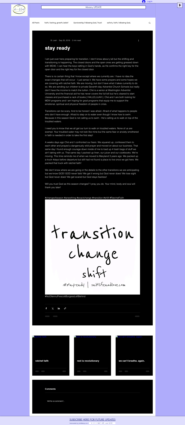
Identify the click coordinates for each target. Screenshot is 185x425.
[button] (149, 23)
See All (150, 331)
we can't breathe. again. (132, 360)
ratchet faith (42, 360)
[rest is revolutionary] (92, 346)
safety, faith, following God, (119, 23)
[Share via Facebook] (46, 308)
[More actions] (138, 40)
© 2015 (93, 423)
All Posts (35, 23)
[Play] (179, 5)
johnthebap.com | (84, 423)
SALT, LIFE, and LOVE (106, 423)
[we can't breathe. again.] (134, 346)
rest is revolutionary (88, 360)
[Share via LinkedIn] (59, 308)
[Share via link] (65, 308)
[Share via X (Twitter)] (52, 308)
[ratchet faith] (50, 346)
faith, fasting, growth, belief (56, 23)
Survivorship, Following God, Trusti (87, 23)
